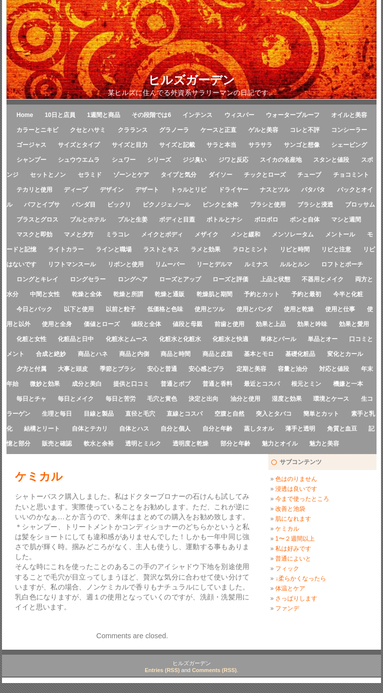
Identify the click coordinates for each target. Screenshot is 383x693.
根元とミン (306, 383)
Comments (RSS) (214, 670)
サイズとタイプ (79, 144)
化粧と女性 (31, 339)
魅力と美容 (324, 443)
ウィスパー (239, 115)
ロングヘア (133, 279)
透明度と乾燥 (190, 443)
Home (24, 115)
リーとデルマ (214, 264)
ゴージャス (31, 144)
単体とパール (278, 339)
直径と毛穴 (140, 413)
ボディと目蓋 (177, 219)
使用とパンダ (254, 309)
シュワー (124, 159)
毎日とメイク (76, 398)
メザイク (206, 234)
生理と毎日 (57, 413)
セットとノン (48, 174)
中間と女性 (45, 294)
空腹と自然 (229, 413)
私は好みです (293, 548)
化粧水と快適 (230, 339)
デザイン (112, 189)
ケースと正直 (218, 129)
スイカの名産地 (281, 159)
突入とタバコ (274, 413)
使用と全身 (57, 324)
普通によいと (293, 558)
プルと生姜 (133, 219)
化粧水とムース (127, 339)
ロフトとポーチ (342, 264)
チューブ (309, 174)
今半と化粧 (348, 294)
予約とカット (262, 294)
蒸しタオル (259, 428)
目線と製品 (99, 413)
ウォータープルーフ (293, 115)
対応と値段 (334, 368)
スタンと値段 (331, 159)
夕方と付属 (31, 368)
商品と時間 (176, 353)
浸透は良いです (296, 488)
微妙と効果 (45, 383)
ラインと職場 (114, 249)
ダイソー (220, 174)
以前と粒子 (121, 309)
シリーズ (159, 159)
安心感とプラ (206, 368)
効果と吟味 (312, 324)
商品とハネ (93, 353)
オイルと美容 (349, 115)
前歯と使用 (229, 324)
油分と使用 (245, 398)
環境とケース (331, 398)
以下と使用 (79, 309)
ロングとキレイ (37, 279)
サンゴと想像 (302, 144)
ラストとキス (161, 249)
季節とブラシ (118, 368)
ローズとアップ (180, 279)
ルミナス (256, 264)
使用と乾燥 (299, 309)
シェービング (349, 144)
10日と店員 (60, 115)
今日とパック (34, 309)
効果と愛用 (354, 324)
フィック (287, 568)
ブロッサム (360, 204)
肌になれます (293, 518)
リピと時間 (295, 249)
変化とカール (345, 353)
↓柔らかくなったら (300, 578)
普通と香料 (217, 383)
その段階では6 (151, 115)
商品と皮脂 (217, 353)
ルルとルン (295, 264)
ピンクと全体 (220, 204)
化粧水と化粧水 (180, 339)
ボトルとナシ (224, 219)
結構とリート (42, 428)
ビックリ (119, 204)
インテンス (197, 115)
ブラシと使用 (268, 204)
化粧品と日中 (76, 339)
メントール (340, 234)
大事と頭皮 (73, 368)
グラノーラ (174, 129)
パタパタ (313, 189)
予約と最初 (306, 294)
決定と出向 (203, 398)
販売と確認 (57, 443)
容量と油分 (293, 368)
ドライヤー (233, 189)
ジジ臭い (194, 159)
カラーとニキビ (37, 129)
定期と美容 (251, 368)
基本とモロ (259, 353)
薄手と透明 (300, 428)
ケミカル (287, 528)
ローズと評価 (230, 279)
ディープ (76, 189)
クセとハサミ (88, 129)
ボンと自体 (305, 219)
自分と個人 (176, 428)
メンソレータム (293, 234)
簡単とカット (321, 413)
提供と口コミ (131, 383)
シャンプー (31, 159)
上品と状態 (275, 279)
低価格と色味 (165, 309)
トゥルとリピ (188, 189)
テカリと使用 (34, 189)
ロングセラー (88, 279)
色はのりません (296, 478)
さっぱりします (296, 598)
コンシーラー (349, 129)
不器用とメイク (323, 279)
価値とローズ (102, 324)
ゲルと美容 (263, 129)
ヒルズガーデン (191, 80)
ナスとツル (275, 189)
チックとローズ (265, 174)
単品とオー (323, 339)
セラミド (90, 174)
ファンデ (287, 608)
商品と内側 (134, 353)
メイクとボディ (162, 234)
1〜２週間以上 (295, 538)
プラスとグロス (37, 219)
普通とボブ (176, 383)
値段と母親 (187, 324)
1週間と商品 (103, 115)
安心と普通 (162, 368)
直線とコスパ (184, 413)
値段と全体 (146, 324)
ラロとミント (250, 249)
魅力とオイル (280, 443)
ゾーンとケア (131, 174)
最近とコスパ (262, 383)
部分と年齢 (235, 443)
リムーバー (170, 264)
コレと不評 (305, 129)
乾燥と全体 (87, 294)
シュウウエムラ (79, 159)
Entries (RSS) (162, 670)
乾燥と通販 (170, 294)
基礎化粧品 (300, 353)
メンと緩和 (245, 234)
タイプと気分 (178, 174)
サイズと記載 (177, 144)
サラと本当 (221, 144)
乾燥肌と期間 (214, 294)
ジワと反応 (233, 159)
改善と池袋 (290, 508)
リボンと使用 (126, 264)
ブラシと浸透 (315, 204)
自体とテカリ (90, 428)
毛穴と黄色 (162, 398)
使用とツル (209, 309)
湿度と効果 (287, 398)
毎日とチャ (31, 398)
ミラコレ (118, 234)
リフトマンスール (72, 264)
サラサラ (260, 144)
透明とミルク (143, 443)
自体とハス (134, 428)
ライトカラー (66, 249)
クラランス (133, 129)
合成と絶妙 (51, 353)
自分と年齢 (217, 428)
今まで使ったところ (302, 498)
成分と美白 (87, 383)
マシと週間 (346, 219)
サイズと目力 (130, 144)
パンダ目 (84, 204)
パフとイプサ (42, 204)
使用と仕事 (340, 309)
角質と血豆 (342, 428)
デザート (147, 189)
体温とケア (290, 588)
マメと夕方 (79, 234)
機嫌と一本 (348, 383)
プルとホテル (88, 219)
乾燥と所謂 (128, 294)
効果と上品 (271, 324)
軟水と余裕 (99, 443)
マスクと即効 (34, 234)
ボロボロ (266, 219)
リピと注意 (336, 249)
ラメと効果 (205, 249)
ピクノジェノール (167, 204)
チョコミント (351, 174)
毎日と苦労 (121, 398)
